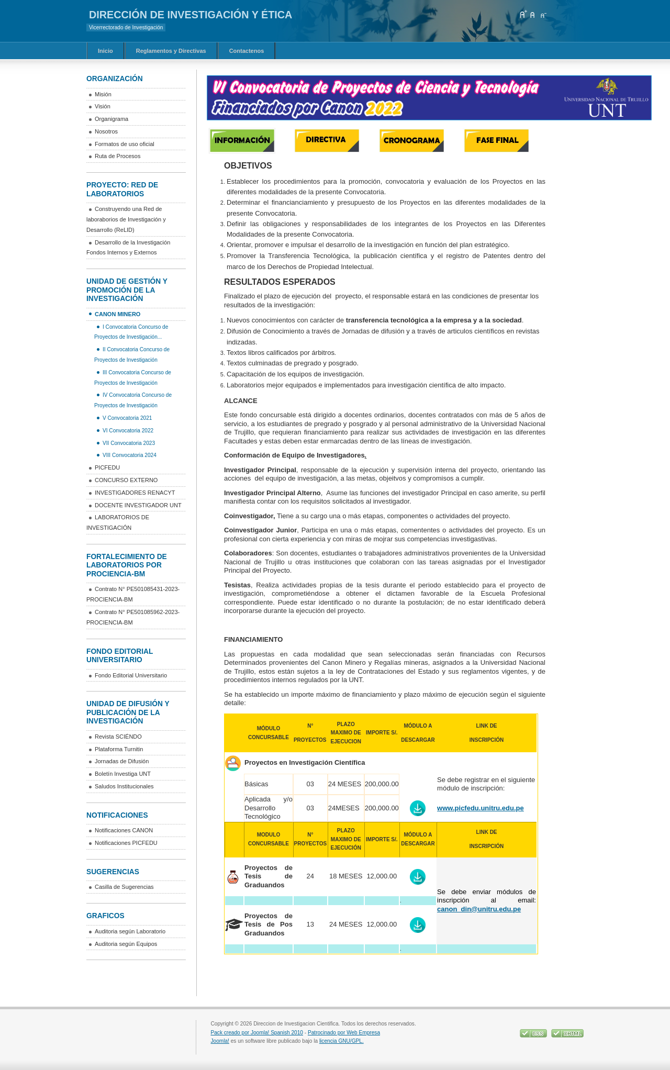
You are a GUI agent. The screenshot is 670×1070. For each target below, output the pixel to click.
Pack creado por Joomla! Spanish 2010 (257, 1032)
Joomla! (220, 1041)
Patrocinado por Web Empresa (344, 1032)
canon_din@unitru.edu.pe (479, 909)
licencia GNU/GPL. (341, 1041)
